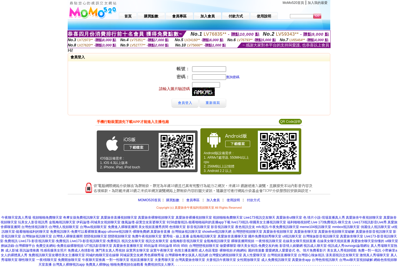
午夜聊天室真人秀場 (16, 217)
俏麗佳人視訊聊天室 (376, 227)
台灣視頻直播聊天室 (282, 255)
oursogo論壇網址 (357, 246)
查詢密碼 (232, 77)
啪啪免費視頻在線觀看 (126, 264)
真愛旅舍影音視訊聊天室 (374, 232)
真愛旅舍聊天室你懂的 (367, 241)
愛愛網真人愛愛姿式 (280, 250)
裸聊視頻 (226, 250)
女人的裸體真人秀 (14, 255)
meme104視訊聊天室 (315, 227)
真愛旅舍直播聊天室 (232, 236)
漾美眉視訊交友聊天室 (342, 255)
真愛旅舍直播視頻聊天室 (119, 217)
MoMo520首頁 (293, 3)
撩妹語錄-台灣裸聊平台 (18, 246)
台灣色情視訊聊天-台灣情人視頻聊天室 (50, 227)
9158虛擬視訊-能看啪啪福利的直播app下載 (199, 222)
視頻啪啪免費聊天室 (47, 217)
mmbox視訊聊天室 (346, 227)
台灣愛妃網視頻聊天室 (225, 255)
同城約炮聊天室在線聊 (102, 255)
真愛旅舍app (301, 260)
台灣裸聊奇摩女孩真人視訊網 (186, 255)
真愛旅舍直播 (160, 232)
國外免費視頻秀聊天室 (264, 236)
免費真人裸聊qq (97, 264)
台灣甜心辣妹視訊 (311, 255)
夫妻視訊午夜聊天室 (221, 260)
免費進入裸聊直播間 (123, 227)
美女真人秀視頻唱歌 (342, 250)
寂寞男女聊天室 (137, 250)
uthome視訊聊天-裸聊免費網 (129, 232)
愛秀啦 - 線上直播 (176, 236)
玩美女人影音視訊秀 (33, 222)
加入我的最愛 (318, 3)
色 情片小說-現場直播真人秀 (324, 217)
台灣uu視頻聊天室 (93, 227)
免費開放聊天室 (69, 260)
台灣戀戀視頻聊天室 (247, 232)
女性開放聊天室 (248, 260)
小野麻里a (389, 250)
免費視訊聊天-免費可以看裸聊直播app (78, 232)
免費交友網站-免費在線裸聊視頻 (59, 246)
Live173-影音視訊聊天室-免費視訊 (44, 241)
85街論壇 (151, 246)
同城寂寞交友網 (131, 255)
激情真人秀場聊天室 (374, 255)
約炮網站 (240, 250)
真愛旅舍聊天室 (305, 232)
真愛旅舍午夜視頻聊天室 (364, 217)
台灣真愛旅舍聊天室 (190, 260)
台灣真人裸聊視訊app (69, 264)
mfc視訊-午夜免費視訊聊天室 (277, 227)
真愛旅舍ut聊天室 (289, 217)
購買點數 (172, 200)
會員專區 (193, 200)
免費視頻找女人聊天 (159, 264)
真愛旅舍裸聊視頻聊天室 (156, 217)
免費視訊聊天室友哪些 (45, 255)
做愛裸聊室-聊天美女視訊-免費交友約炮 (249, 246)
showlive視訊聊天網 (216, 232)
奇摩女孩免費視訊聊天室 (81, 217)
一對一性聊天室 (117, 260)
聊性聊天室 (27, 260)
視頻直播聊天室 (141, 260)
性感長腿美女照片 (53, 250)
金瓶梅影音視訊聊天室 (186, 241)
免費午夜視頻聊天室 (147, 236)
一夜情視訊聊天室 (268, 241)
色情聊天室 (177, 227)
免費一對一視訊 (369, 250)
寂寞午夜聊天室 (161, 250)
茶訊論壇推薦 (29, 250)
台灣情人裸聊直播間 (68, 236)
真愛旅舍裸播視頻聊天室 (194, 217)
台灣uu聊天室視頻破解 (356, 260)
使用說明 (233, 200)
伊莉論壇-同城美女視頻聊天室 (98, 222)
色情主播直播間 (186, 250)
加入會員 (213, 200)
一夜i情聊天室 (46, 260)
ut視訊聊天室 (292, 236)
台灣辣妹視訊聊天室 (186, 232)
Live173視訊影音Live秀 (369, 222)
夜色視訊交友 (245, 227)
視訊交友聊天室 (133, 241)
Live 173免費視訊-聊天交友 (331, 222)
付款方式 (253, 200)
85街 (176, 246)
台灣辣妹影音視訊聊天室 (321, 236)
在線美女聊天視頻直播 (299, 241)
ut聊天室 (391, 241)
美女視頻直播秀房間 (153, 227)
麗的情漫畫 (256, 250)
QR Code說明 (290, 122)
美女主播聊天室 (73, 255)
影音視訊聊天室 (198, 227)
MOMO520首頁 (149, 200)
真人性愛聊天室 (254, 255)
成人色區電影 (208, 250)
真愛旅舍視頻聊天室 (278, 232)
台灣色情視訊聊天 (325, 260)
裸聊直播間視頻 (242, 241)
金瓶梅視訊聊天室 (62, 222)
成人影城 (12, 250)
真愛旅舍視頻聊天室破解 (336, 232)
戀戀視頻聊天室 (95, 236)
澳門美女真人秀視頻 (110, 250)
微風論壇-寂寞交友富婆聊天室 (143, 222)
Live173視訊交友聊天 (259, 217)
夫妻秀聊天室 (164, 260)
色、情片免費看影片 (311, 250)
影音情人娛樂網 (291, 246)
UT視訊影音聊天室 (98, 246)
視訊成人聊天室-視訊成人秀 (323, 246)
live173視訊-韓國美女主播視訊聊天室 (258, 222)
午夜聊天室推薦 (93, 260)
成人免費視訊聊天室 (276, 260)
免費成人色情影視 (81, 250)
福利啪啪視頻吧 (298, 222)
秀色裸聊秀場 (154, 255)
